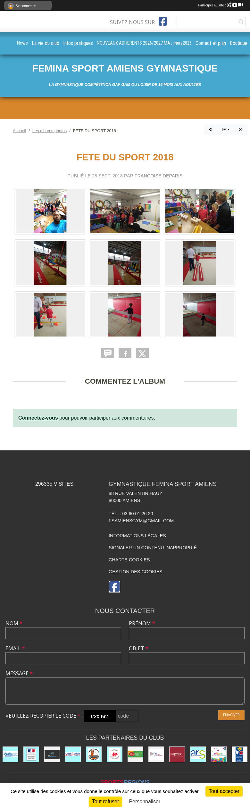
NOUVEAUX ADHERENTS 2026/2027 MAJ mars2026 (144, 43)
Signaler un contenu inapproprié (153, 547)
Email (15, 648)
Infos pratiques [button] (78, 43)
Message (19, 673)
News (22, 43)
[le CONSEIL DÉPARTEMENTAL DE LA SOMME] (177, 754)
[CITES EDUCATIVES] (156, 754)
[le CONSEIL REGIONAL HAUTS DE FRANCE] (52, 754)
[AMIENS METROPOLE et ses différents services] (114, 754)
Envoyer (231, 715)
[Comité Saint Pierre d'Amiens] (94, 754)
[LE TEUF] (135, 754)
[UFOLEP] (219, 754)
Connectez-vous (38, 418)
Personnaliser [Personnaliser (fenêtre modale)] (144, 801)
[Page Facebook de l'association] (163, 21)
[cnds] (10, 754)
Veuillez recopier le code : (44, 715)
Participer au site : (220, 5)
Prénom (142, 623)
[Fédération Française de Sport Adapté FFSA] (239, 754)
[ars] (198, 754)
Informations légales (137, 535)
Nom (13, 623)
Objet (138, 648)
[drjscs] (31, 754)
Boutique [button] (238, 43)
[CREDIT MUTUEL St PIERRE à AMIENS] (73, 754)
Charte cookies (129, 559)
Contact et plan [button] (211, 43)
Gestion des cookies (135, 571)
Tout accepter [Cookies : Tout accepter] (224, 791)
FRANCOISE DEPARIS (159, 175)
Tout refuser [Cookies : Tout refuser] (105, 801)
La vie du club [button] (45, 43)
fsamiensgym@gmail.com (141, 520)
